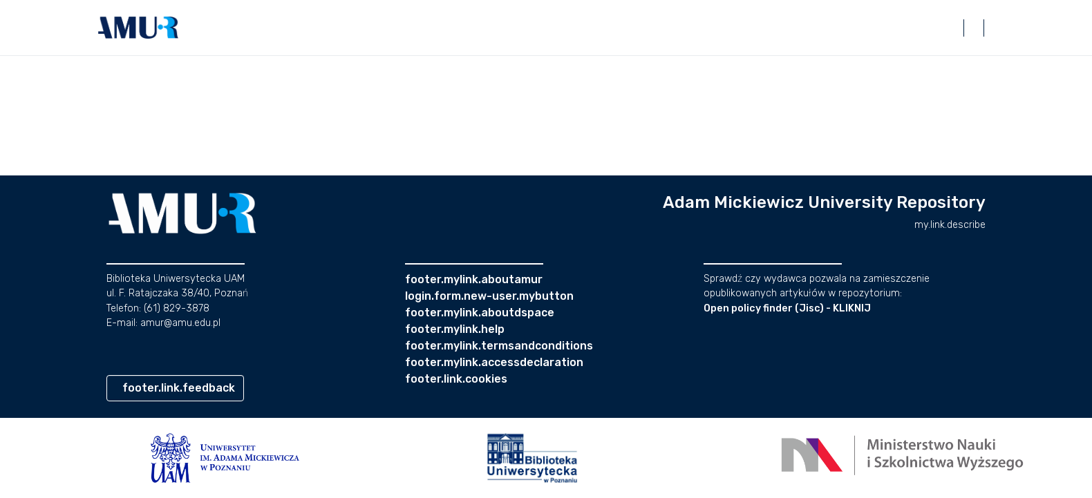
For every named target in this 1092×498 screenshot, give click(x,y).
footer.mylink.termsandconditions (499, 345)
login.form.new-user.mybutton (489, 296)
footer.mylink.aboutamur (474, 279)
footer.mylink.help (455, 329)
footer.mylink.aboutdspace (479, 312)
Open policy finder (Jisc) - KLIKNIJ (787, 308)
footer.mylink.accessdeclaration (494, 362)
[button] (138, 28)
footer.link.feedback (178, 387)
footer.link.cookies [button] (456, 378)
